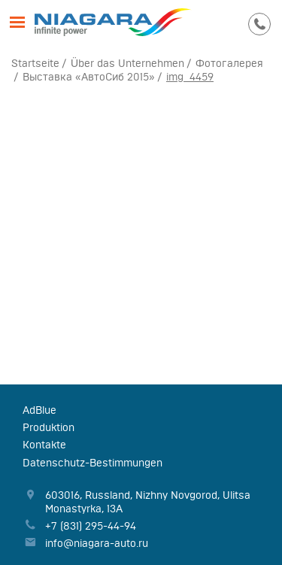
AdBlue (39, 410)
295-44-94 (259, 22)
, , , (147, 502)
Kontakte (44, 445)
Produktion (48, 427)
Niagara (113, 22)
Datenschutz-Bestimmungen (92, 463)
